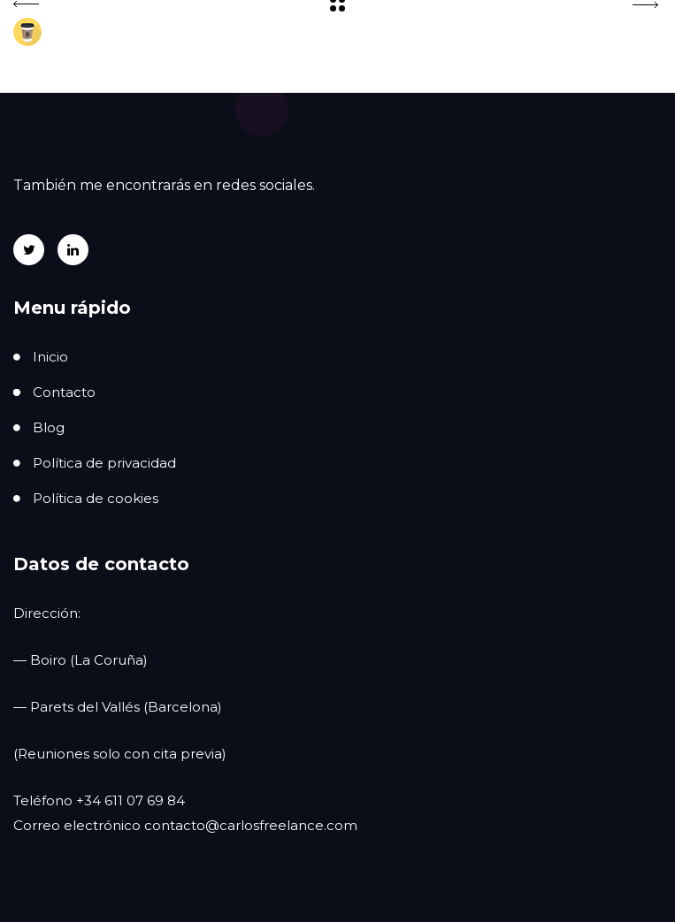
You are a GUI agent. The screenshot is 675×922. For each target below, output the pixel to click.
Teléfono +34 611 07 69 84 (99, 800)
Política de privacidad (104, 462)
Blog (49, 427)
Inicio (50, 356)
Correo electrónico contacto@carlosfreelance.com (185, 825)
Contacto (64, 392)
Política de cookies (95, 498)
